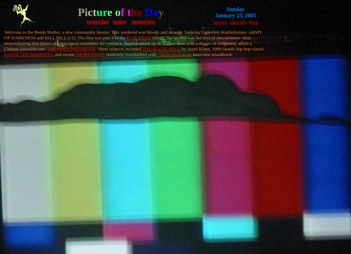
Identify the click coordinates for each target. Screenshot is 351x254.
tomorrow (144, 22)
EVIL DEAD (139, 37)
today (119, 22)
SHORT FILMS (90, 54)
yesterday (97, 22)
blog (253, 22)
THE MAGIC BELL (161, 48)
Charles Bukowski (174, 54)
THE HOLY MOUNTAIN (71, 48)
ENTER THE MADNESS (28, 54)
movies (220, 22)
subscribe (238, 22)
